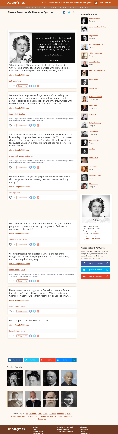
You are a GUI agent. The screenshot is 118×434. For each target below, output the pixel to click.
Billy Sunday (93, 36)
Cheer (23, 270)
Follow (96, 220)
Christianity (29, 156)
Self (10, 81)
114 (14, 244)
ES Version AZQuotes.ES (65, 431)
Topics (51, 3)
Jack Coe (92, 149)
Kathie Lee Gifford (95, 97)
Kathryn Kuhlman (95, 18)
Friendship (61, 414)
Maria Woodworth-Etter (97, 27)
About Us (83, 427)
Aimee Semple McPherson (19, 75)
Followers (96, 239)
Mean (11, 306)
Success (53, 414)
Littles (23, 331)
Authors (44, 3)
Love (39, 414)
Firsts (19, 81)
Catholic (17, 306)
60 (13, 311)
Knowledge (68, 416)
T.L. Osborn (93, 166)
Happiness (42, 419)
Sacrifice (22, 114)
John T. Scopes (94, 140)
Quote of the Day (62, 3)
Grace (25, 239)
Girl (10, 193)
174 (14, 125)
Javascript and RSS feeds (65, 427)
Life (68, 414)
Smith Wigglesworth (96, 44)
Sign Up (108, 3)
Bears (22, 156)
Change (11, 270)
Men (18, 193)
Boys (14, 193)
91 (13, 281)
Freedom (58, 416)
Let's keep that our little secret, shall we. (30, 320)
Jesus (11, 114)
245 (14, 86)
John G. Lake (93, 79)
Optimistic (12, 239)
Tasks (14, 81)
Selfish (16, 114)
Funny (45, 414)
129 (14, 197)
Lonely (17, 270)
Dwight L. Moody (95, 123)
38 (13, 336)
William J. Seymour (95, 53)
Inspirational (31, 414)
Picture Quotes (76, 3)
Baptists (23, 306)
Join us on (95, 263)
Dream (43, 416)
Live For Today (14, 156)
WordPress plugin (63, 429)
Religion (17, 331)
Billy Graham (93, 184)
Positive (50, 416)
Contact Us (84, 429)
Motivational (16, 416)
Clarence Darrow (95, 175)
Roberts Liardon (94, 88)
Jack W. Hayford (94, 62)
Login (101, 3)
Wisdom (25, 416)
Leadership (34, 416)
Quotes (87, 239)
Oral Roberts (93, 132)
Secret (11, 331)
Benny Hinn (93, 105)
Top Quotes (87, 3)
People (19, 239)
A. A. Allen (92, 114)
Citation (96, 233)
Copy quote (22, 86)
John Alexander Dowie (97, 71)
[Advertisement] (42, 22)
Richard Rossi (93, 158)
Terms (82, 431)
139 (14, 167)
